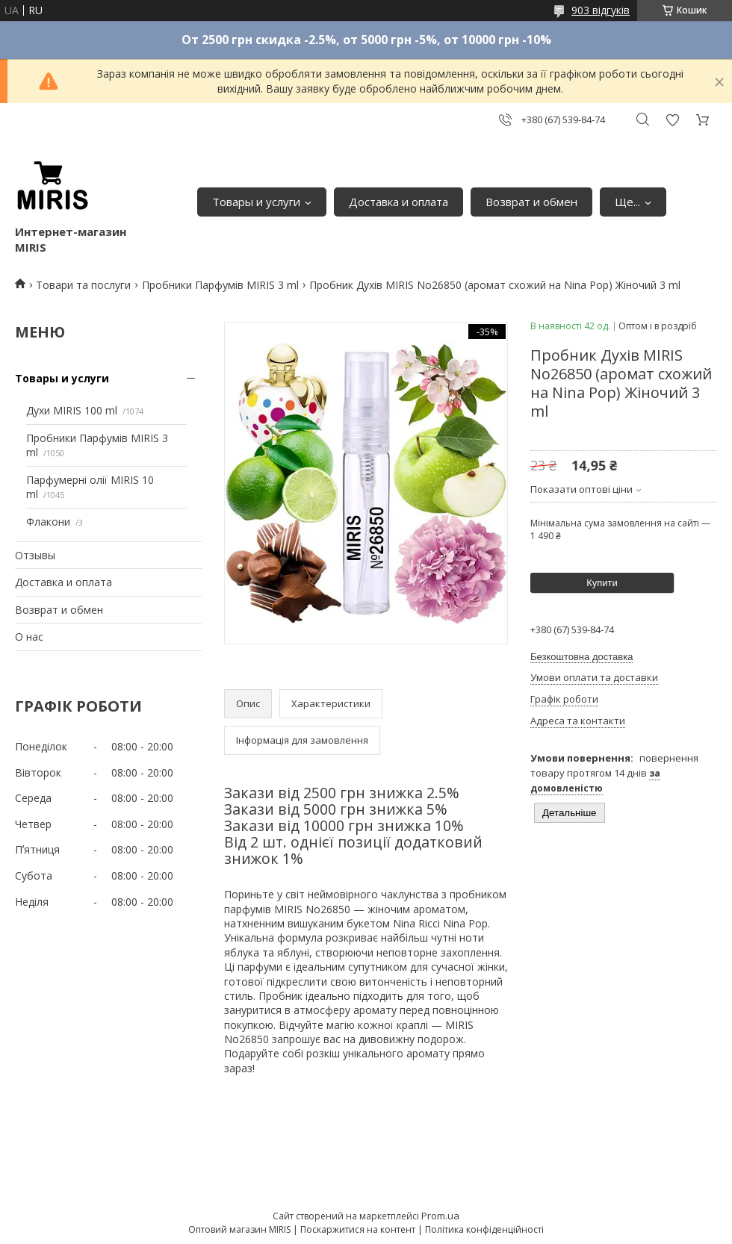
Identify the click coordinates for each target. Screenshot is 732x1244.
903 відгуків (600, 10)
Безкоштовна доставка (581, 656)
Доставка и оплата (398, 201)
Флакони (48, 521)
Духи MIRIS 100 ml (71, 410)
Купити (602, 582)
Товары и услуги (256, 201)
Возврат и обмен (531, 201)
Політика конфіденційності (484, 1229)
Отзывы (35, 555)
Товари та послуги (83, 285)
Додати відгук (672, 119)
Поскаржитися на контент (357, 1229)
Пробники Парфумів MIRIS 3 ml (220, 285)
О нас (29, 636)
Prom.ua (440, 1215)
